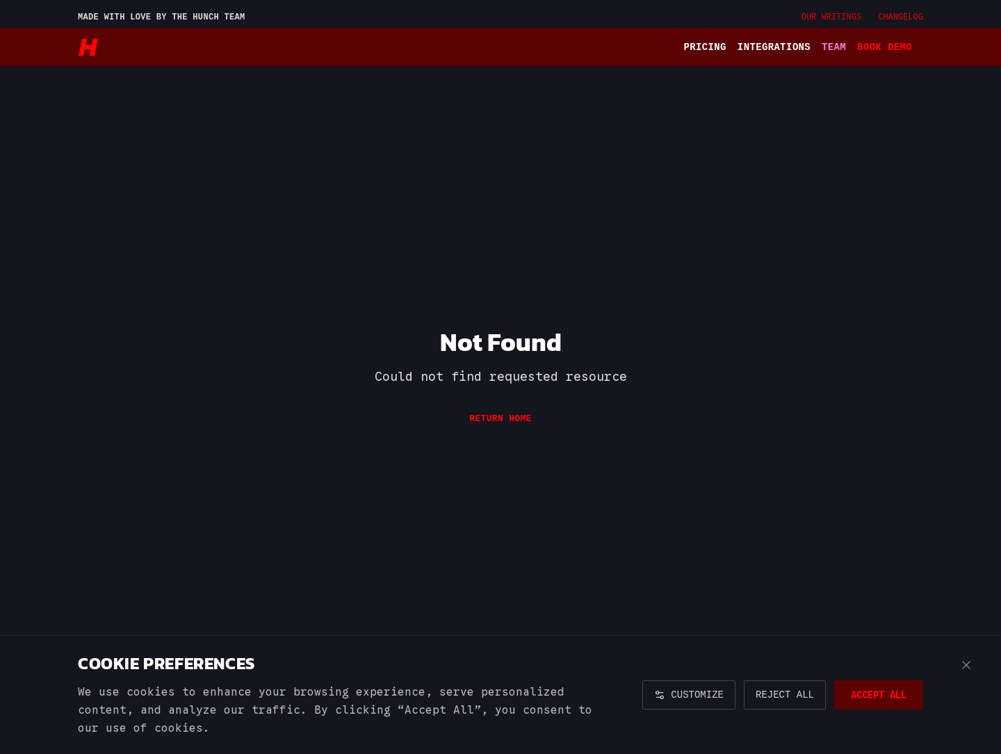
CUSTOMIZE (689, 694)
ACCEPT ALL (878, 695)
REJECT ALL (785, 694)
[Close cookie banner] (966, 665)
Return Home (500, 418)
